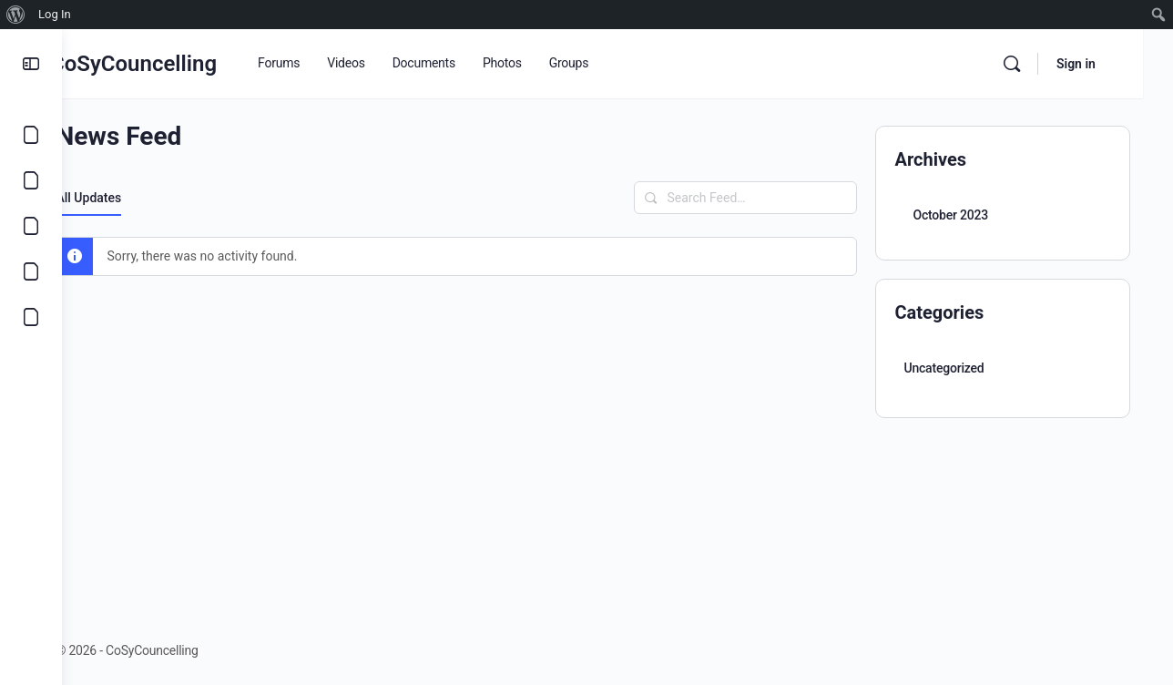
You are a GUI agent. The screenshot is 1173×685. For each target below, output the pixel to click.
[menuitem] (16, 14)
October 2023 (956, 215)
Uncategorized (950, 368)
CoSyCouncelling (181, 64)
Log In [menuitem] (54, 14)
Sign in (1106, 63)
